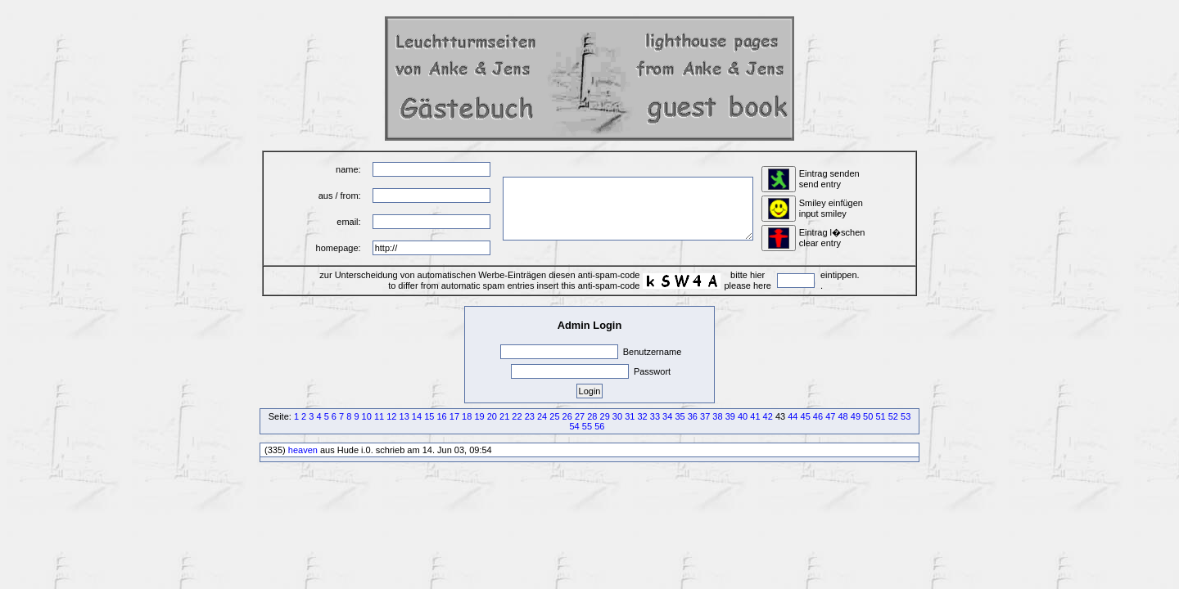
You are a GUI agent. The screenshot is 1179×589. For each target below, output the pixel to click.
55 (587, 426)
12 (391, 416)
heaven (303, 450)
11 (379, 416)
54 (575, 426)
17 (454, 416)
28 (592, 416)
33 (655, 416)
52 (893, 416)
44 (792, 416)
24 (542, 416)
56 (599, 426)
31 (630, 416)
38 (717, 416)
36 (693, 416)
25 (554, 416)
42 (768, 416)
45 (806, 416)
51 (880, 416)
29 (605, 416)
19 (479, 416)
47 (830, 416)
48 (842, 416)
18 (467, 416)
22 (517, 416)
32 (642, 416)
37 (705, 416)
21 (504, 416)
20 (492, 416)
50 (868, 416)
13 (404, 416)
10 (367, 416)
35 (679, 416)
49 (856, 416)
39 (730, 416)
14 (417, 416)
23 (530, 416)
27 (580, 416)
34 (667, 416)
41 (755, 416)
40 (743, 416)
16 (441, 416)
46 (818, 416)
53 (905, 416)
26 (567, 416)
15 (429, 416)
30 (617, 416)
